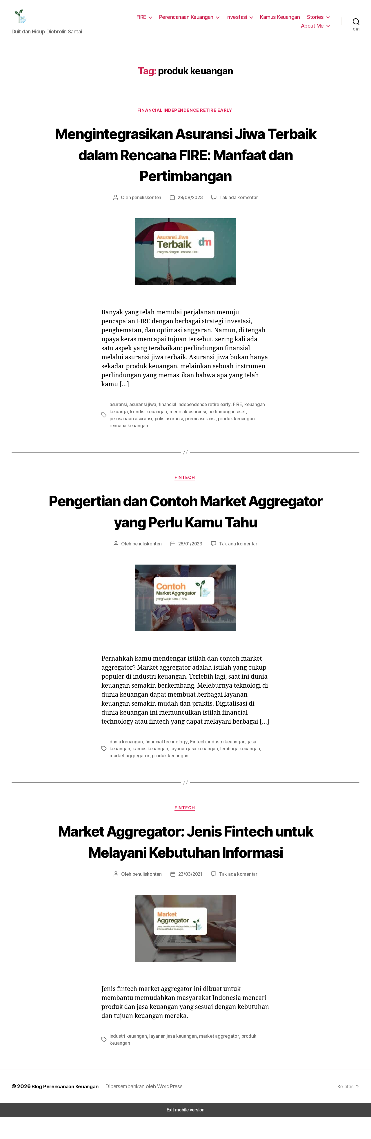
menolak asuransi (183, 415)
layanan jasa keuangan (191, 755)
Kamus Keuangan (281, 18)
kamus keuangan (149, 755)
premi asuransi (173, 422)
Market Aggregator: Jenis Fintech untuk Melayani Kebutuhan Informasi (185, 859)
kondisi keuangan (146, 415)
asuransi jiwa (142, 408)
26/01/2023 (190, 541)
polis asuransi (142, 422)
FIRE (144, 18)
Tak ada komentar (236, 201)
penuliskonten (149, 201)
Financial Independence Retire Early (185, 114)
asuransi (118, 408)
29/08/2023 (190, 201)
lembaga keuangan (236, 755)
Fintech (186, 475)
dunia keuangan (125, 748)
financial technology (163, 748)
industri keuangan (220, 748)
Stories (316, 18)
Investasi (239, 18)
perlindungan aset (222, 415)
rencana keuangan (246, 422)
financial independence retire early (191, 408)
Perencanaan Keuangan (190, 18)
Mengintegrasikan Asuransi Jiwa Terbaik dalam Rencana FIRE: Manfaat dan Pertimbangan (185, 158)
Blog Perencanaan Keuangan (64, 1108)
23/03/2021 (190, 902)
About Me (313, 27)
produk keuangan (207, 422)
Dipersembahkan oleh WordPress (144, 1108)
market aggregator (128, 762)
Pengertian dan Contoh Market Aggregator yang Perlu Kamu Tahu (185, 508)
